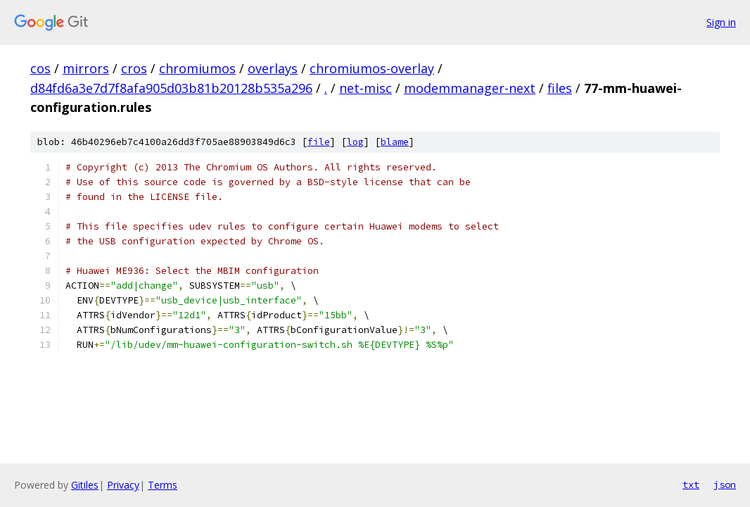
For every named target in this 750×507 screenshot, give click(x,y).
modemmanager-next (469, 88)
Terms (162, 485)
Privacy (123, 485)
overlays (273, 68)
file (318, 142)
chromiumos (197, 68)
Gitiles (84, 485)
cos (40, 68)
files (559, 88)
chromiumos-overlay (372, 68)
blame (395, 142)
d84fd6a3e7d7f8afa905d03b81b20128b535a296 (171, 88)
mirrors (86, 68)
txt (690, 484)
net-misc (365, 88)
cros (134, 68)
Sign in (721, 22)
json (724, 484)
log (355, 142)
